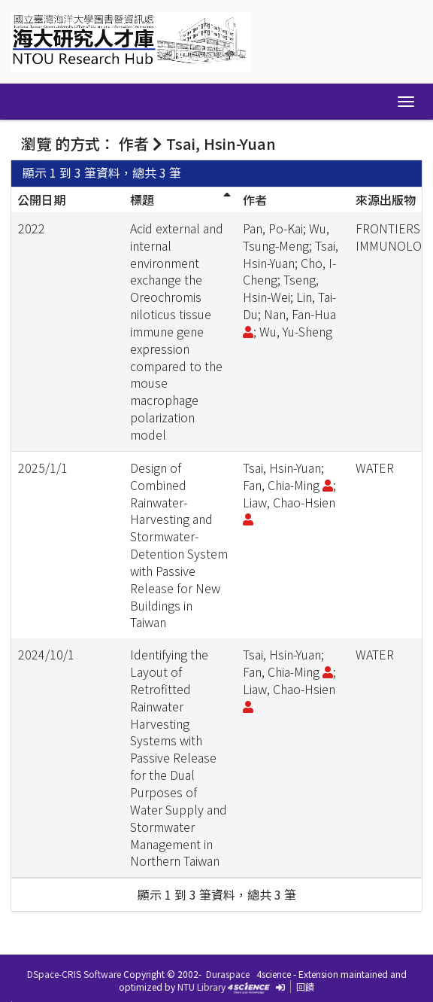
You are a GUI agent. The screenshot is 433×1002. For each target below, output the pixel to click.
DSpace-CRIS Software (74, 973)
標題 (142, 199)
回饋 (305, 986)
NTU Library (201, 986)
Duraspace (228, 973)
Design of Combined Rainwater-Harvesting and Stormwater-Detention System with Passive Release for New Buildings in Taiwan (179, 545)
